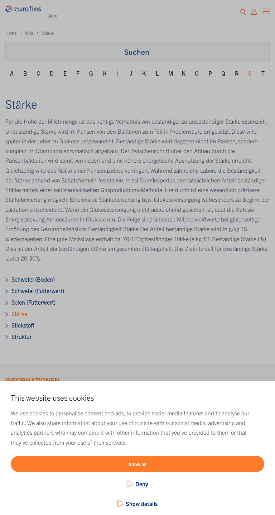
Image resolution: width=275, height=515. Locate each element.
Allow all (137, 464)
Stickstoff (22, 325)
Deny (141, 483)
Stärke (19, 313)
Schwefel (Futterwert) (37, 290)
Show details (142, 503)
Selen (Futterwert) (33, 302)
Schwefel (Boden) (33, 279)
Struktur (21, 336)
